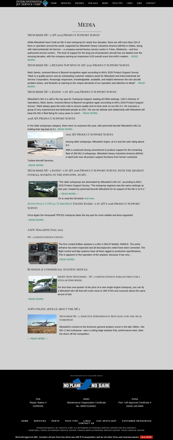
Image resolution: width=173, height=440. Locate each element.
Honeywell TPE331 (38, 430)
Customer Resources (137, 421)
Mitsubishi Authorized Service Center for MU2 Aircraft (107, 428)
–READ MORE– (90, 113)
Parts (56, 421)
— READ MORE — (68, 193)
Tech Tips (71, 421)
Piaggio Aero (84, 430)
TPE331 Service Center (132, 430)
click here (89, 198)
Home (24, 421)
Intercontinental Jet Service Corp (32, 3)
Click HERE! (146, 437)
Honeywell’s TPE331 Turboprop (50, 203)
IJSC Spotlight (106, 421)
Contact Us (86, 423)
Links (87, 421)
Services (40, 421)
